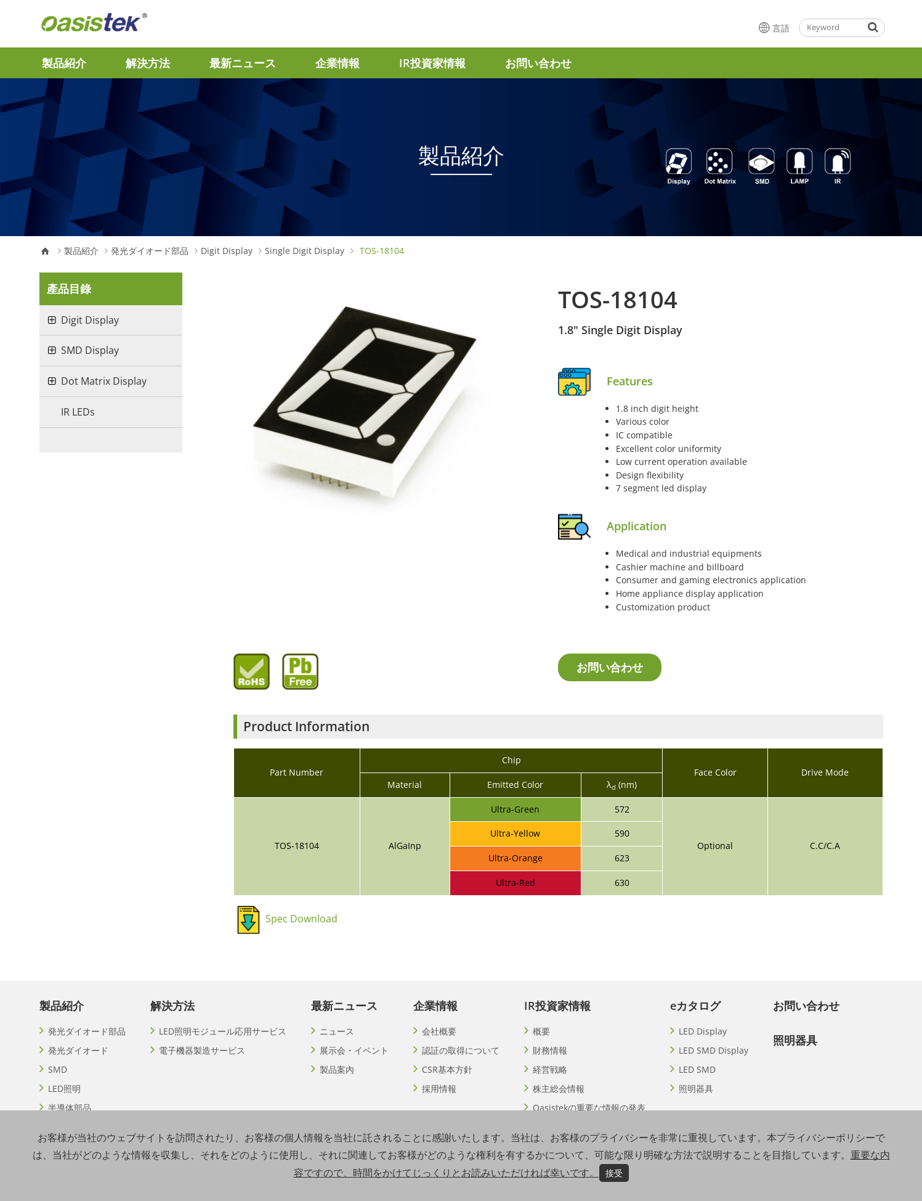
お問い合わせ (538, 62)
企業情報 (337, 62)
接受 (614, 1173)
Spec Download (301, 918)
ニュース (337, 1031)
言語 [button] (772, 27)
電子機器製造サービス (202, 1050)
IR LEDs (78, 412)
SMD (57, 1069)
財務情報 (550, 1050)
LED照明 (64, 1088)
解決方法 (148, 62)
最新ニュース (242, 62)
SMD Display (90, 350)
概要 (541, 1031)
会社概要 (439, 1031)
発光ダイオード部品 (149, 250)
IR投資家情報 (432, 62)
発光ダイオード (78, 1050)
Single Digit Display (304, 250)
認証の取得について (460, 1050)
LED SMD (697, 1069)
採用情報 (439, 1088)
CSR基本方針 (447, 1069)
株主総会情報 (558, 1088)
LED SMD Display (713, 1050)
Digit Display (227, 250)
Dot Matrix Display (104, 381)
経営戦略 (550, 1069)
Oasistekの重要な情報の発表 (589, 1107)
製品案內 (337, 1069)
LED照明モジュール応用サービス (222, 1031)
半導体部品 (69, 1107)
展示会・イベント (354, 1050)
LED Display (703, 1031)
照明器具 (696, 1088)
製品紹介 (64, 62)
